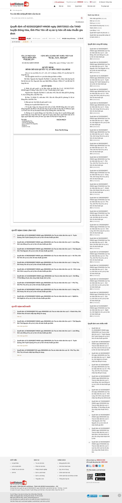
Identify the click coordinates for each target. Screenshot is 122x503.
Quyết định (78, 6)
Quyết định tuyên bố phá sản (98, 32)
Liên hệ (14, 472)
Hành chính (93, 28)
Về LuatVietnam (58, 2)
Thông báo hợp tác (64, 478)
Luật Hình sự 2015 (45, 501)
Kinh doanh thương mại (97, 25)
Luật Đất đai (35, 501)
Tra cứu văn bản (39, 463)
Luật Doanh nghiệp (26, 501)
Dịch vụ (86, 2)
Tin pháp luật (105, 6)
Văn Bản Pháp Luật (15, 501)
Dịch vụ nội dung (40, 475)
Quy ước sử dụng (64, 469)
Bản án (61, 6)
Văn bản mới (91, 6)
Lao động (93, 30)
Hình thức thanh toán (64, 466)
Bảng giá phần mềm (64, 463)
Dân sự (19, 316)
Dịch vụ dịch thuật (40, 472)
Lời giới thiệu (15, 463)
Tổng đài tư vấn (39, 478)
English (93, 2)
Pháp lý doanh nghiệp (41, 469)
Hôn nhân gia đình (22, 326)
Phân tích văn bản (40, 466)
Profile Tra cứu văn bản (18, 469)
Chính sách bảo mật (64, 472)
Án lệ (69, 6)
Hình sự (92, 23)
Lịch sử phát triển (16, 466)
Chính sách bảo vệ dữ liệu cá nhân (68, 475)
